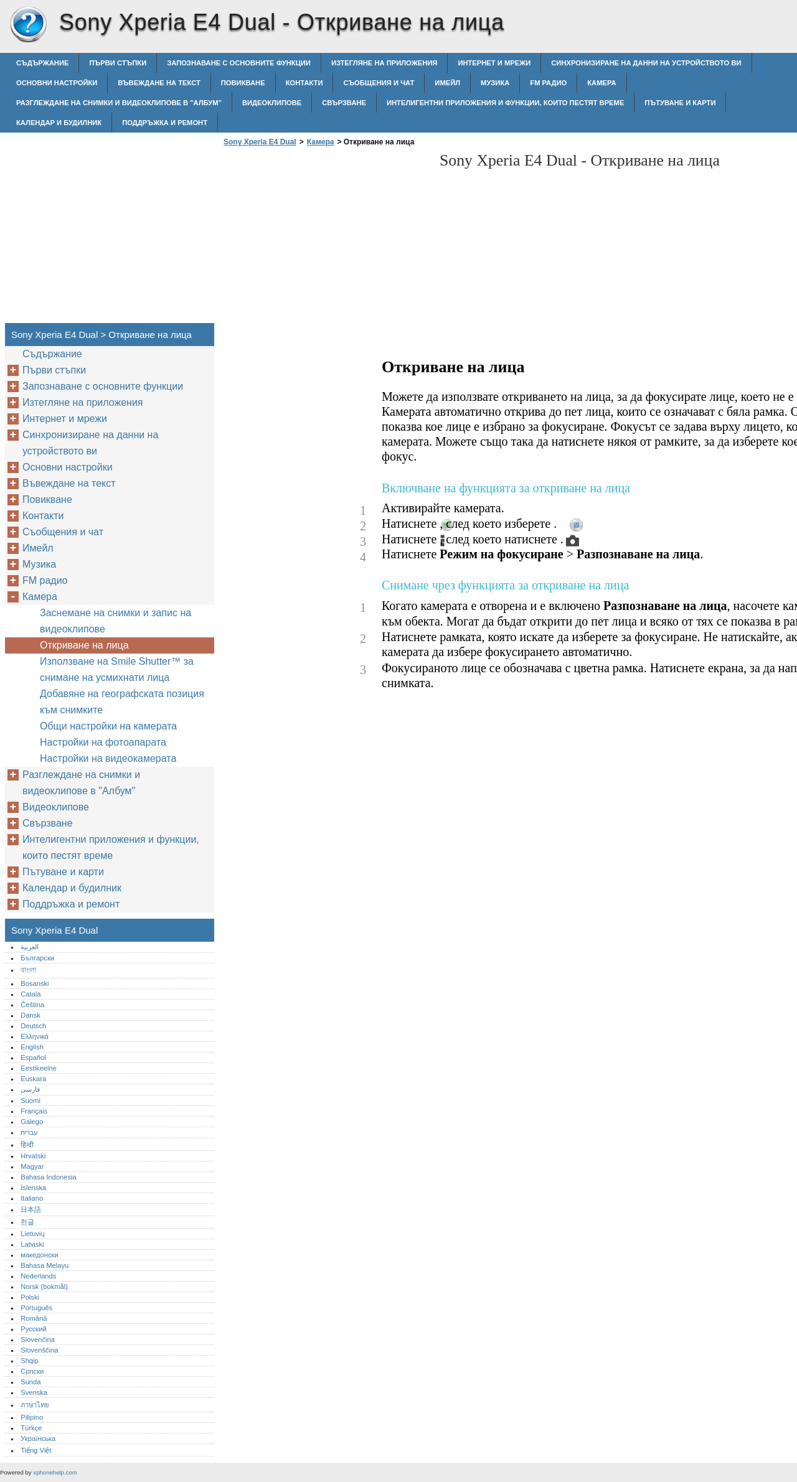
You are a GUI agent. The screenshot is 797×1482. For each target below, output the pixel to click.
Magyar (32, 1166)
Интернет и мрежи (494, 63)
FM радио (548, 83)
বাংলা (28, 969)
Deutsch (33, 1025)
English (32, 1047)
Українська (38, 1438)
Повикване (243, 83)
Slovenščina (39, 1350)
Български (37, 958)
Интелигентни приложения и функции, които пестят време (505, 102)
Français (34, 1111)
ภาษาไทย (35, 1405)
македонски (40, 1255)
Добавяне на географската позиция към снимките (122, 701)
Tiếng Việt (36, 1450)
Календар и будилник (58, 122)
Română (34, 1318)
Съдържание (42, 63)
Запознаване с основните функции (239, 63)
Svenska (34, 1392)
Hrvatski (33, 1156)
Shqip (30, 1360)
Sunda (30, 1382)
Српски (32, 1371)
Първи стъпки (117, 63)
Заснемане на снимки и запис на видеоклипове (115, 620)
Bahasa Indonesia (49, 1177)
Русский (34, 1329)
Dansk (30, 1015)
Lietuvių (33, 1233)
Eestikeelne (39, 1068)
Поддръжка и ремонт (164, 122)
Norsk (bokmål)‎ (44, 1286)
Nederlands (38, 1276)
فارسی (30, 1089)
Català (30, 994)
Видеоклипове (271, 102)
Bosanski (35, 983)
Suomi (30, 1100)
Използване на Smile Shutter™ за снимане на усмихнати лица (117, 669)
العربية (30, 946)
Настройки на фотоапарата (103, 742)
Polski (30, 1297)
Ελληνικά (35, 1036)
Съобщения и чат (378, 83)
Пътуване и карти (679, 102)
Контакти (304, 83)
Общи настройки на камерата (108, 726)
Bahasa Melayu (44, 1265)
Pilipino (32, 1417)
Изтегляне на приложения (384, 63)
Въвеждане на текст (159, 83)
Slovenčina (38, 1339)
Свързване (344, 102)
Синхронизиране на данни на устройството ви (646, 63)
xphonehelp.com (55, 1472)
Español (33, 1057)
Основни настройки (56, 83)
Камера (601, 83)
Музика (495, 83)
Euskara (33, 1078)
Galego (32, 1121)
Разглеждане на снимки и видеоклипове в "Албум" (119, 102)
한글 (27, 1222)
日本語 (31, 1209)
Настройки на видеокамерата (108, 758)
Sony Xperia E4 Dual (28, 25)
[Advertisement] (325, 238)
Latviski (32, 1244)
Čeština (32, 1004)
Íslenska (33, 1187)
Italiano (32, 1198)
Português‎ (36, 1307)
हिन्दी (27, 1144)
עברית (29, 1132)
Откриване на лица (84, 645)
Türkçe (31, 1428)
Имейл (447, 83)
